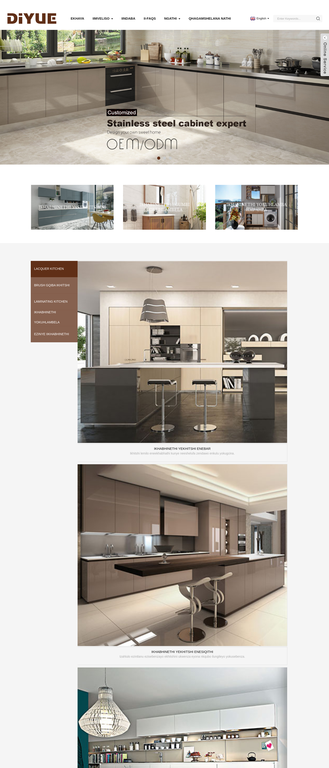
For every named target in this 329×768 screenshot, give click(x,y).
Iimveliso (103, 13)
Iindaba (128, 13)
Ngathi (172, 13)
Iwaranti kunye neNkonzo (136, 734)
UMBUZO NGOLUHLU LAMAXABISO (59, 732)
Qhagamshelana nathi (210, 13)
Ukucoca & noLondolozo (135, 722)
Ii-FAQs (150, 13)
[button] (158, 153)
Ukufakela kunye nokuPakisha (139, 728)
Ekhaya (77, 13)
